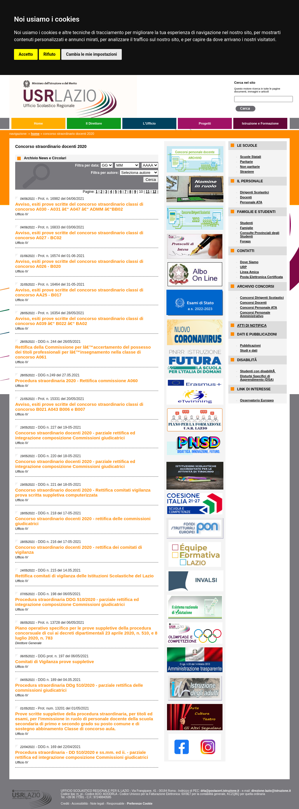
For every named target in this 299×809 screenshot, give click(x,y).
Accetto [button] (26, 54)
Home (38, 123)
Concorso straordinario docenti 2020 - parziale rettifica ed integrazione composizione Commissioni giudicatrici (75, 435)
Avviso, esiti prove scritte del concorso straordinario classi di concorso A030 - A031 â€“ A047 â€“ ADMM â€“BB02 (79, 207)
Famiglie (246, 228)
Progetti (205, 123)
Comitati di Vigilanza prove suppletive (54, 661)
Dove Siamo (249, 262)
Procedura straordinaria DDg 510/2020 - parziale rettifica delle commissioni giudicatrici (79, 688)
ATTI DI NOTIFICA (252, 326)
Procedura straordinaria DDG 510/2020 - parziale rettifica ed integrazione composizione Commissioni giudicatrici (77, 602)
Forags (245, 241)
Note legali (97, 803)
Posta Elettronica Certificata (261, 277)
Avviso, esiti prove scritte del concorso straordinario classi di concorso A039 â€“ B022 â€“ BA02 (79, 321)
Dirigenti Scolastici (254, 192)
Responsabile (115, 803)
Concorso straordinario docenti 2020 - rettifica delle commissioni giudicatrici (82, 521)
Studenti (246, 223)
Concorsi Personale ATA (258, 307)
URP (243, 267)
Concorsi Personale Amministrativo (255, 314)
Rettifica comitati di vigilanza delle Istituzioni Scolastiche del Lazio (84, 575)
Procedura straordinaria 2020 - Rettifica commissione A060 (76, 380)
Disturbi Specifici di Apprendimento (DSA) (257, 377)
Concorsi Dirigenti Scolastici (262, 297)
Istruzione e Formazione (260, 123)
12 (154, 192)
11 (148, 192)
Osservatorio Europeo (257, 400)
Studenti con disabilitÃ (258, 371)
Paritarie (246, 161)
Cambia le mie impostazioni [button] (91, 54)
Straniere (247, 171)
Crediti (65, 803)
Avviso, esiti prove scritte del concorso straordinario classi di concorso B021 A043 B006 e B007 (79, 407)
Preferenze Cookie (139, 803)
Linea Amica (249, 272)
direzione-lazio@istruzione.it (271, 790)
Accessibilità (80, 803)
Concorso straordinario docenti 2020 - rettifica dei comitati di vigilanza (78, 550)
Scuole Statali (250, 156)
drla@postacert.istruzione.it (220, 790)
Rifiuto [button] (50, 54)
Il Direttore (94, 123)
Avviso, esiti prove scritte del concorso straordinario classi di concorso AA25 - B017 (79, 292)
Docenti (246, 197)
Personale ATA (251, 202)
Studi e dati (248, 350)
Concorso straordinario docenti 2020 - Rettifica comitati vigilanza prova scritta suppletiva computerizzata (82, 492)
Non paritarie (250, 166)
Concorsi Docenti (253, 302)
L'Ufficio (149, 123)
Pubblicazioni (250, 345)
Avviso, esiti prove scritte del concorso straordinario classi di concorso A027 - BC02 (79, 235)
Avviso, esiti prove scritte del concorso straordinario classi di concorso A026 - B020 (79, 264)
